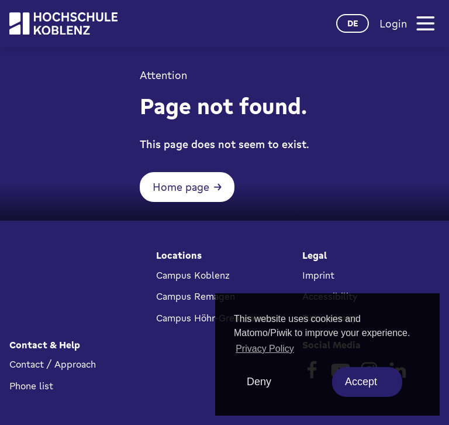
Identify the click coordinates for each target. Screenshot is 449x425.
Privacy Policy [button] (265, 349)
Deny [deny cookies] (259, 382)
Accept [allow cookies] (361, 382)
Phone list (31, 385)
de (352, 23)
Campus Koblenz (193, 275)
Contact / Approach (52, 364)
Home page (181, 187)
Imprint (318, 275)
